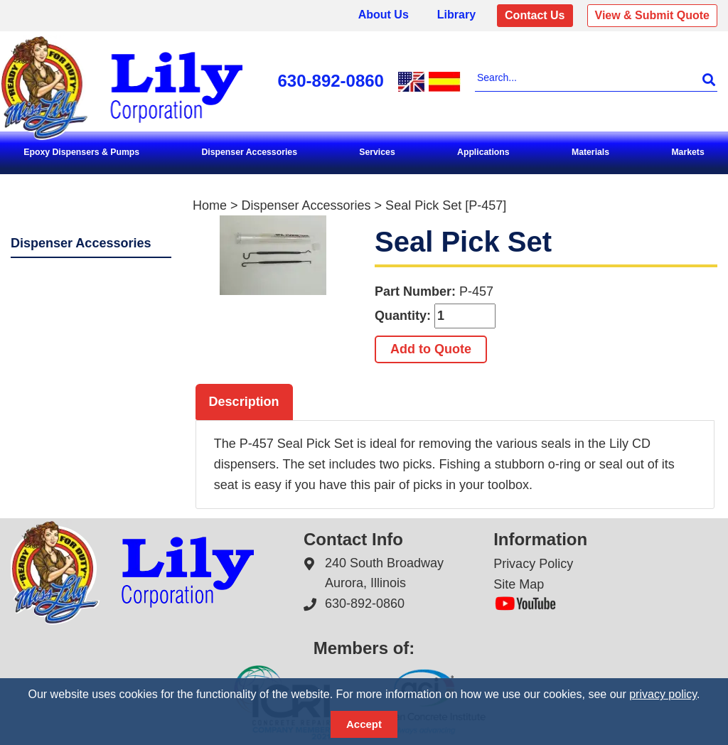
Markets (687, 152)
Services (377, 152)
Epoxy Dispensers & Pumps (81, 152)
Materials (590, 152)
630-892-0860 (331, 80)
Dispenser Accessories (249, 152)
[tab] (244, 402)
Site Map (518, 584)
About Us (383, 15)
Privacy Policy (533, 563)
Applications (483, 152)
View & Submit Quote (652, 15)
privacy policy (663, 694)
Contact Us (534, 15)
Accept (364, 724)
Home (210, 205)
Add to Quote (430, 349)
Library (456, 15)
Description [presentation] (244, 402)
